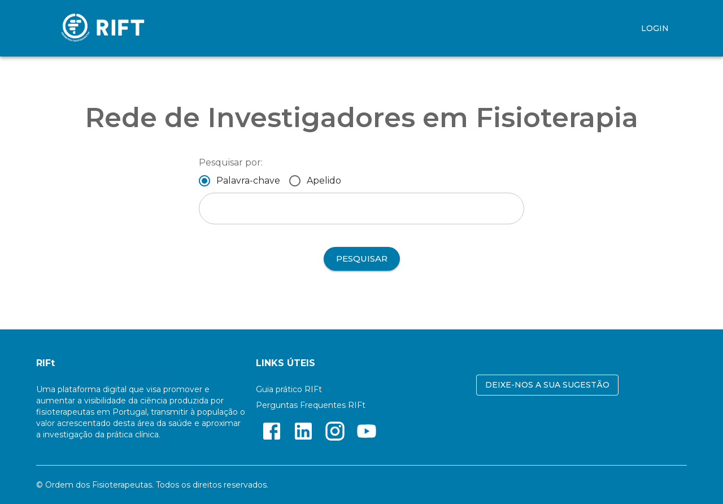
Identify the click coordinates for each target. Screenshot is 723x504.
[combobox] (361, 208)
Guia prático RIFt (289, 389)
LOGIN (655, 28)
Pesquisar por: (231, 162)
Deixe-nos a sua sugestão (547, 385)
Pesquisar (362, 259)
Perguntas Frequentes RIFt (310, 405)
